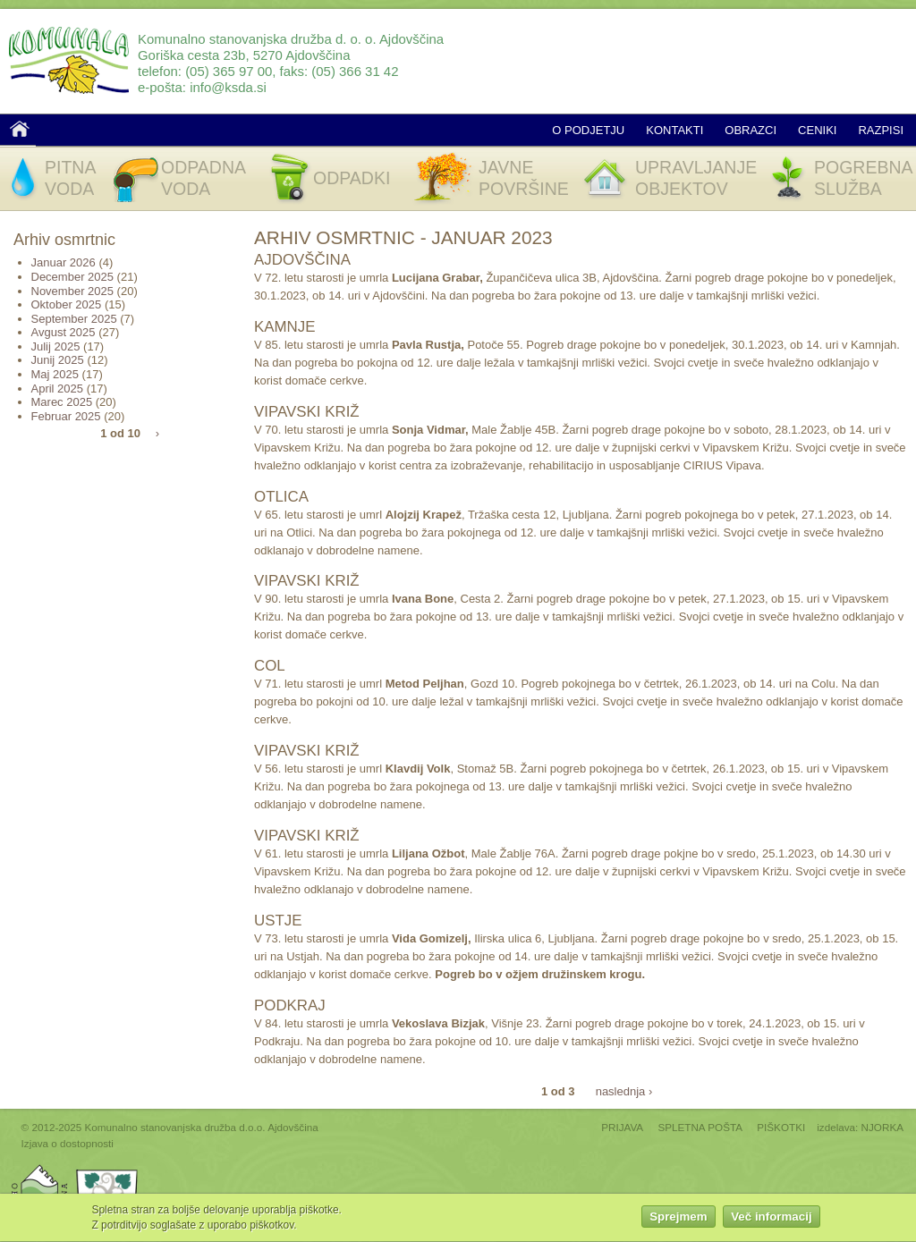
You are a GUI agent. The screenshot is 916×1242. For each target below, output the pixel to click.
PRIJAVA (622, 1127)
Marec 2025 (62, 402)
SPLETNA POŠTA (699, 1127)
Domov (20, 129)
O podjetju (588, 130)
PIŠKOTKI (781, 1127)
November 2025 (72, 291)
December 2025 (72, 276)
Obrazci (750, 130)
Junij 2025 (57, 360)
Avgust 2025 (63, 332)
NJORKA (882, 1127)
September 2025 (74, 318)
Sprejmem (678, 1219)
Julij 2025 (56, 346)
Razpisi (880, 130)
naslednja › (624, 1090)
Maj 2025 (55, 374)
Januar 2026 (63, 262)
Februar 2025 (66, 416)
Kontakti (674, 130)
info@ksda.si (228, 87)
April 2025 (57, 388)
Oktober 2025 (66, 304)
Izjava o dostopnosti (67, 1143)
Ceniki (817, 130)
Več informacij (771, 1219)
